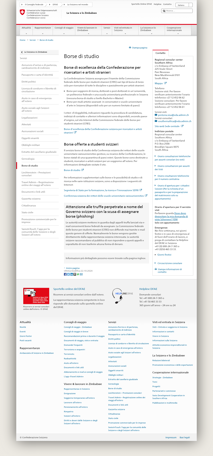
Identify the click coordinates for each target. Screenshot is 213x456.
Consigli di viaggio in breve (76, 331)
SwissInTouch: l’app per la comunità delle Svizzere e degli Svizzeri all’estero (127, 428)
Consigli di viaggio (64, 30)
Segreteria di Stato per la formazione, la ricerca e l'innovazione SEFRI (103, 190)
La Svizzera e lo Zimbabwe (152, 30)
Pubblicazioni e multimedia (164, 403)
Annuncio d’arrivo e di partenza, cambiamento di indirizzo (123, 328)
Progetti (156, 386)
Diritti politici (114, 339)
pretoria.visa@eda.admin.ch (173, 114)
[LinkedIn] (71, 274)
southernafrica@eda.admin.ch (174, 121)
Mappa (160, 83)
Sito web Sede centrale (169, 126)
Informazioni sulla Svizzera (164, 340)
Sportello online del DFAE (69, 289)
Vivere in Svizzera (160, 336)
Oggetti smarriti (115, 370)
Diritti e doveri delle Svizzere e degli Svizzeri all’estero (80, 421)
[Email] (81, 274)
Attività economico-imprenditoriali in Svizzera (169, 346)
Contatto (159, 52)
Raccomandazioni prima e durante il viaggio (84, 336)
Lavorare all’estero (72, 402)
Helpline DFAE (148, 289)
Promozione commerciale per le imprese (127, 423)
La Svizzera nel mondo (77, 4)
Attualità (26, 30)
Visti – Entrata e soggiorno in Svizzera (169, 327)
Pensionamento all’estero (76, 407)
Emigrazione (70, 393)
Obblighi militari (115, 375)
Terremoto (69, 354)
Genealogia (113, 384)
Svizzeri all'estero (72, 416)
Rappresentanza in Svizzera (77, 389)
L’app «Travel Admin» (74, 376)
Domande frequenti (73, 345)
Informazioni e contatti (163, 331)
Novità (23, 327)
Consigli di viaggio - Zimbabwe (78, 327)
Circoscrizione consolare (169, 263)
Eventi (23, 331)
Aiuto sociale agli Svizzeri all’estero (124, 352)
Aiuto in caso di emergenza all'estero (125, 348)
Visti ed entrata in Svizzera (125, 30)
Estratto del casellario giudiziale (123, 379)
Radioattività (70, 358)
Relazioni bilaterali (161, 360)
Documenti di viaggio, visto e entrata (81, 340)
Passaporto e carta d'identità (121, 334)
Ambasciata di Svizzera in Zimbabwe (37, 353)
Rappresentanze (43, 30)
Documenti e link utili (74, 367)
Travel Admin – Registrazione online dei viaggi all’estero (126, 399)
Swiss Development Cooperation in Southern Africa (168, 397)
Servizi (107, 30)
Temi (154, 382)
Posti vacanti (25, 340)
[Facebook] (65, 274)
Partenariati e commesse (164, 391)
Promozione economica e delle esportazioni (172, 365)
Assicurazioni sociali (117, 366)
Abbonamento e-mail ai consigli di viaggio (83, 372)
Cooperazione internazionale (178, 30)
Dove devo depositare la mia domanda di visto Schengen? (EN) (171, 216)
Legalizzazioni (114, 357)
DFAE (55, 4)
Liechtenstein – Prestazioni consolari (125, 393)
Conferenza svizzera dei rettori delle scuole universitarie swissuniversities (105, 195)
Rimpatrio (68, 411)
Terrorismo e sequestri (74, 349)
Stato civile (113, 418)
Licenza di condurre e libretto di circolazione (128, 343)
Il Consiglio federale (34, 4)
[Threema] (75, 274)
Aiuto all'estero (71, 363)
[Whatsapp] (78, 274)
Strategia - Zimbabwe (162, 377)
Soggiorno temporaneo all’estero (79, 398)
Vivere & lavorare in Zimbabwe (88, 30)
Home (22, 40)
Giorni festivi (164, 254)
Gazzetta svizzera (116, 409)
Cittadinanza (114, 414)
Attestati (112, 361)
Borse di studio (74, 170)
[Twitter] (68, 274)
